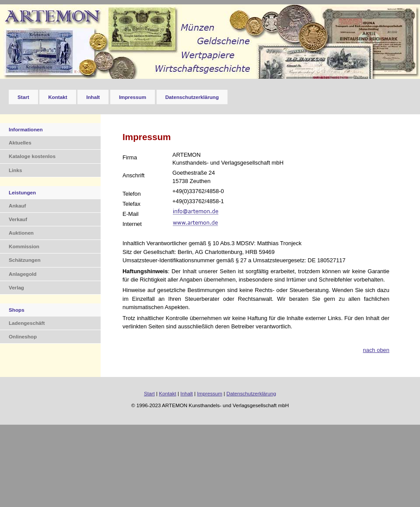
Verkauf (18, 219)
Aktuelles (20, 142)
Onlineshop (23, 336)
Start (23, 97)
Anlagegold (22, 274)
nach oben (376, 350)
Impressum (132, 97)
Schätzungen (25, 260)
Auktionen (21, 233)
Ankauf (17, 205)
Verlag (16, 287)
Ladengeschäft (27, 323)
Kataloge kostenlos (32, 156)
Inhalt (93, 97)
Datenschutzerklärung (192, 97)
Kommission (24, 246)
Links (15, 170)
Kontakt (57, 97)
